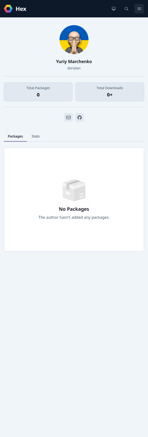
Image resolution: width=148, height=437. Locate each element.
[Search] (126, 9)
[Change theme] (113, 9)
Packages (15, 136)
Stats (36, 136)
